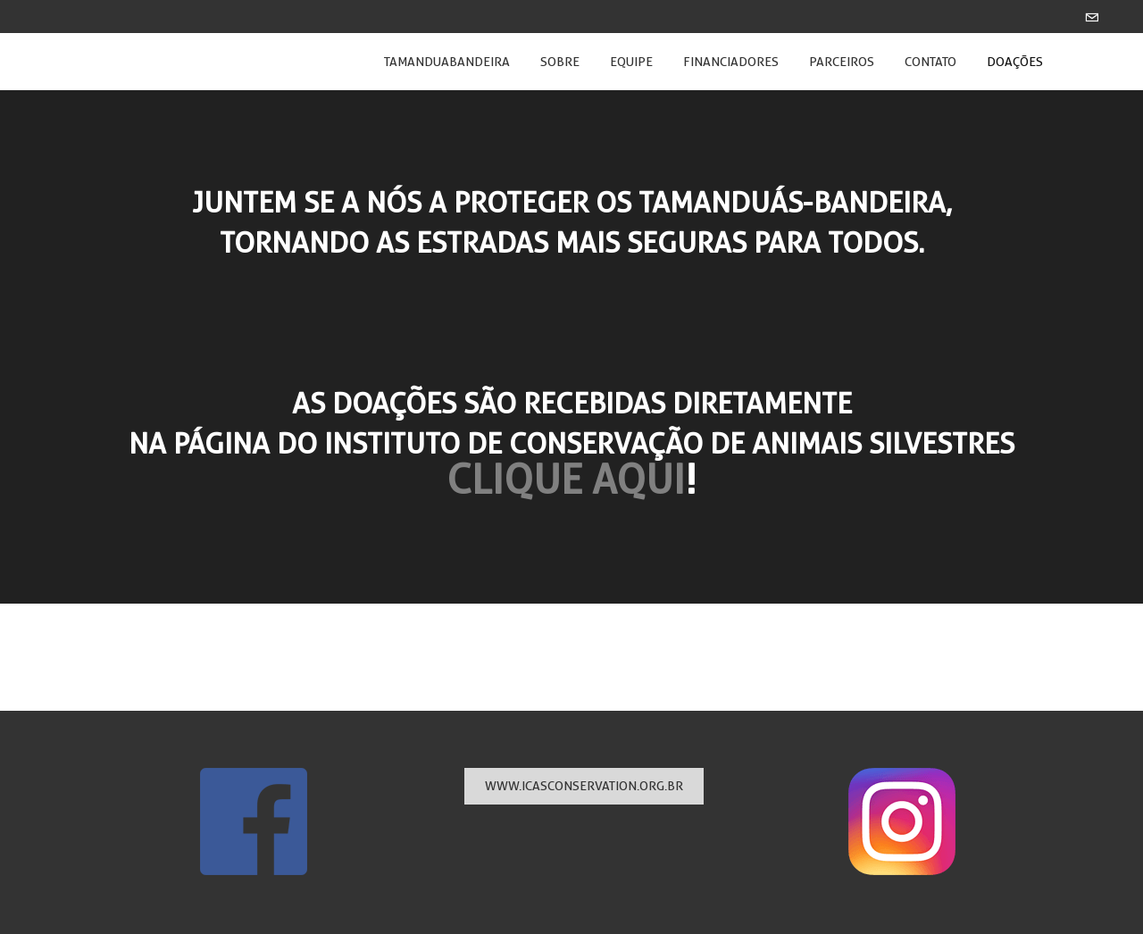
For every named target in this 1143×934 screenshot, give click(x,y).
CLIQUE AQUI (565, 479)
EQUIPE (631, 61)
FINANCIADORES (731, 61)
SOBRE (560, 61)
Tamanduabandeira (447, 61)
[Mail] (1091, 16)
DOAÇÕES (1015, 61)
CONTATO (930, 61)
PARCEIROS (841, 61)
